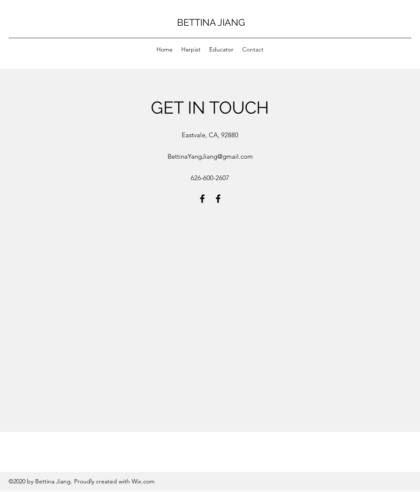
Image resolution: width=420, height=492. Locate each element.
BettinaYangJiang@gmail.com (210, 156)
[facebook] (202, 198)
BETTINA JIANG (211, 22)
